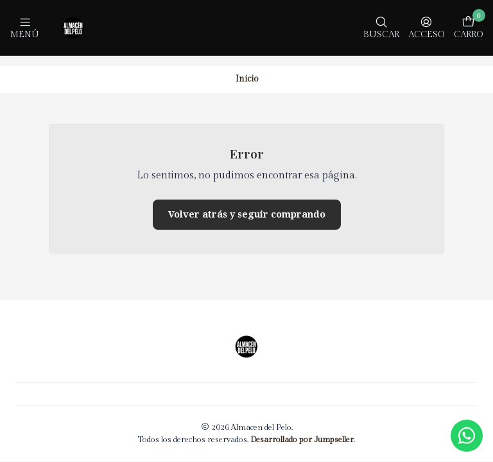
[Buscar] (381, 28)
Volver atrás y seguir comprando (246, 204)
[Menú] (25, 28)
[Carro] (468, 28)
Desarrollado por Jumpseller (302, 429)
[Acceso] (426, 28)
